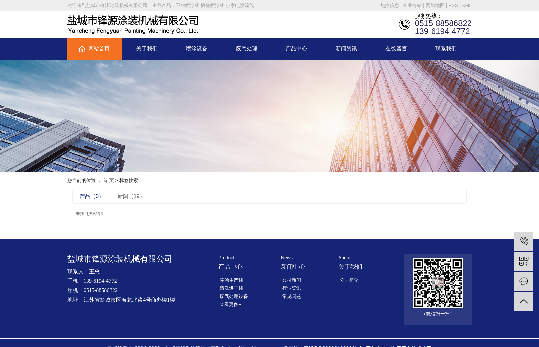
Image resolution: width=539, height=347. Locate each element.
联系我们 (446, 48)
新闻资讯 (346, 48)
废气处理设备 (234, 296)
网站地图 (435, 5)
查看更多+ (230, 304)
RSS (453, 5)
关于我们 (147, 48)
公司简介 (349, 280)
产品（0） (92, 196)
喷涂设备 (197, 48)
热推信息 (389, 5)
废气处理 (246, 48)
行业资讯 (291, 288)
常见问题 (291, 296)
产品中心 (296, 48)
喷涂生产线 (231, 280)
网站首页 (99, 48)
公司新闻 (291, 280)
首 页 (108, 180)
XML (467, 5)
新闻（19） (131, 196)
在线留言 (396, 48)
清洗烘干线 (231, 288)
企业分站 (412, 5)
